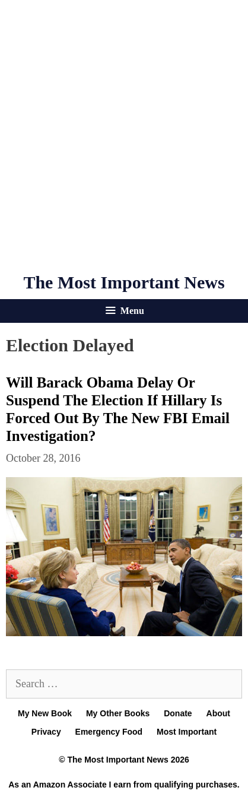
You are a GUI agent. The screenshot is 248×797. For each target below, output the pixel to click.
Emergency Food (109, 731)
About (218, 713)
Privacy (46, 731)
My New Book (45, 713)
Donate (178, 713)
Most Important (187, 731)
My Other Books (118, 713)
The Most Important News (123, 282)
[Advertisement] (124, 136)
